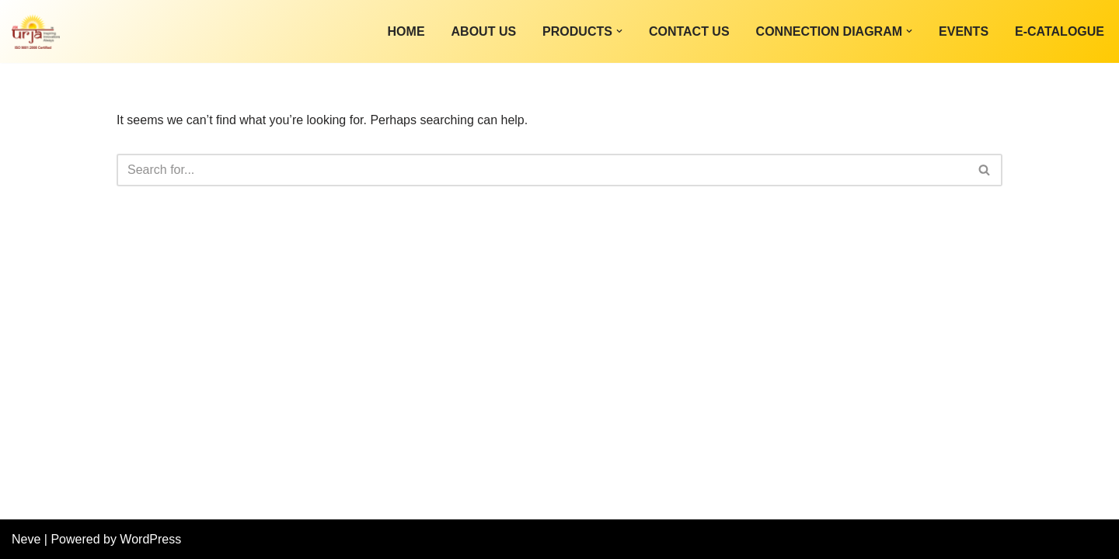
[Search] (542, 170)
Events (963, 31)
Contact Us (689, 31)
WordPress (150, 539)
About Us (484, 31)
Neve (26, 539)
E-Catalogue (1059, 31)
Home (406, 31)
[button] (619, 31)
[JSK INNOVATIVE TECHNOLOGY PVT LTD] (36, 31)
